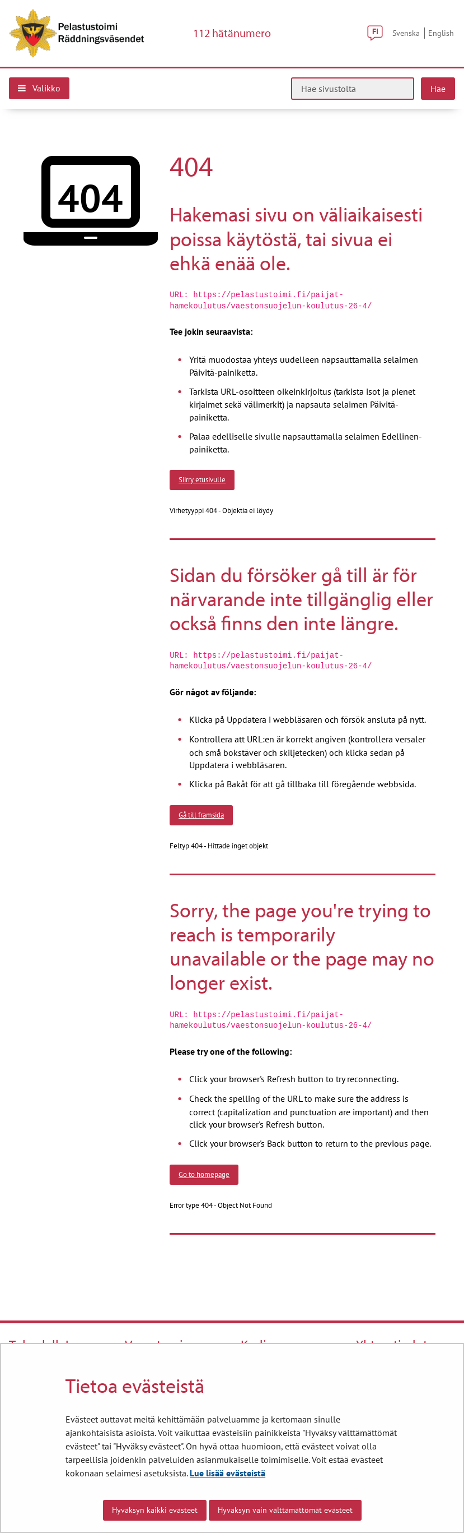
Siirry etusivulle (202, 479)
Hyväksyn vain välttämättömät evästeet (285, 1510)
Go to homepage (204, 1174)
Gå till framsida (201, 815)
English (441, 32)
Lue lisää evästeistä (227, 1473)
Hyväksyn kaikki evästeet (155, 1510)
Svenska (406, 32)
